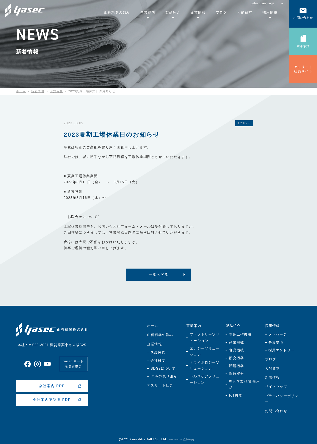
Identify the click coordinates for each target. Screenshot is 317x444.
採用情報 (272, 326)
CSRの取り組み (164, 376)
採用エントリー (281, 350)
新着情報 (37, 91)
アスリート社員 (160, 385)
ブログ (270, 359)
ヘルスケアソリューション (205, 379)
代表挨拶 (158, 353)
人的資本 (272, 368)
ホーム (21, 91)
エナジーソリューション (205, 351)
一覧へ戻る (158, 274)
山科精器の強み (160, 335)
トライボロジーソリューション (205, 365)
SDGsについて (163, 368)
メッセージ (277, 334)
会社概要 (158, 360)
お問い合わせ (276, 411)
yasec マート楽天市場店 (73, 364)
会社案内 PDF (60, 386)
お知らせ (56, 91)
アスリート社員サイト (303, 69)
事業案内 (193, 326)
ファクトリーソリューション (205, 337)
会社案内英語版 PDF (57, 400)
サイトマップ (276, 386)
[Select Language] (267, 3)
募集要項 (275, 342)
